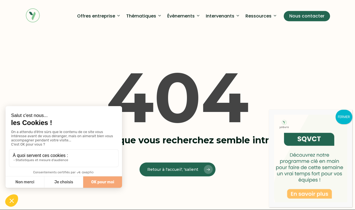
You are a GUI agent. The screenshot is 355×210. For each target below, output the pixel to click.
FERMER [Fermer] (344, 116)
